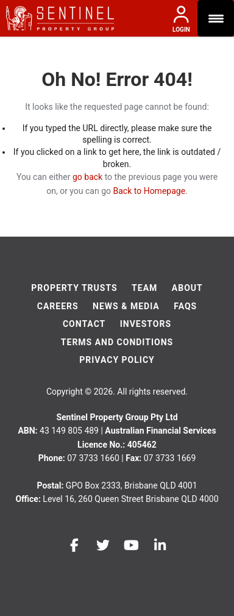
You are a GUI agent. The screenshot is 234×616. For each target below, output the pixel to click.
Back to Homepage (149, 191)
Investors (145, 324)
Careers (58, 306)
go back (87, 177)
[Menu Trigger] (215, 18)
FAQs (185, 306)
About (187, 288)
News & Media (126, 306)
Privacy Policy (117, 360)
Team (144, 288)
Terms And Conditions (117, 342)
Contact (84, 324)
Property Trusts (74, 288)
